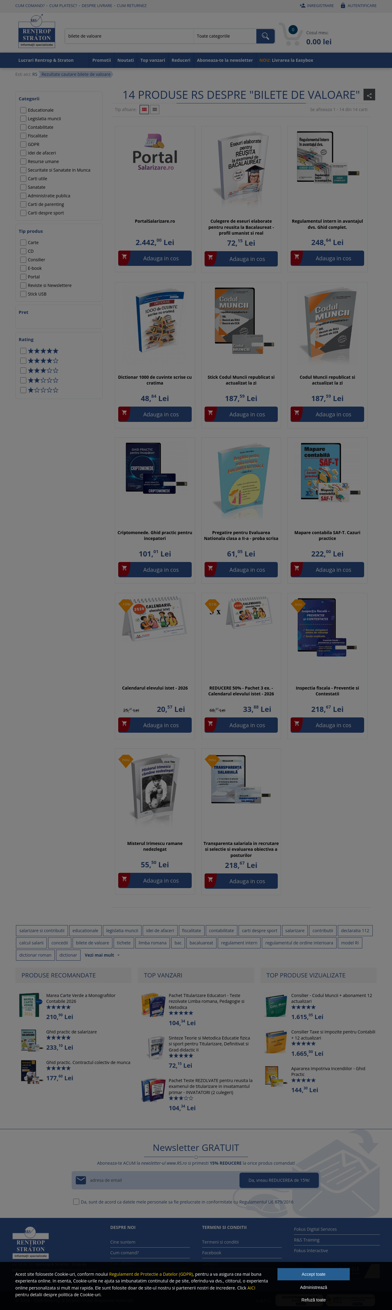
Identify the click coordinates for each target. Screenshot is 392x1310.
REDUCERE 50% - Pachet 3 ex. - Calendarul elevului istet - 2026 (241, 691)
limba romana (153, 943)
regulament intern (239, 943)
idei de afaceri (160, 930)
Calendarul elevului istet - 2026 (155, 688)
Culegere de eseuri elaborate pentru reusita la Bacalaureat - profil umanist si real (241, 227)
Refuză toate (313, 1299)
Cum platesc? (63, 5)
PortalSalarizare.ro (155, 221)
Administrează (313, 1287)
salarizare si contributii (42, 930)
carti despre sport (259, 930)
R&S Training (306, 1240)
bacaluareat (201, 943)
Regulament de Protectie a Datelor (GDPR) (151, 1274)
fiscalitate (191, 930)
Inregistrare (316, 5)
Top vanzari (152, 60)
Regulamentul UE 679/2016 (266, 1202)
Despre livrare (97, 5)
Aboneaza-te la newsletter (225, 60)
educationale (85, 930)
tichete (124, 943)
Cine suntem (122, 1242)
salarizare (295, 930)
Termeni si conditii (220, 1242)
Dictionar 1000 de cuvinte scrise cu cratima (155, 380)
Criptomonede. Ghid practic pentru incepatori (155, 535)
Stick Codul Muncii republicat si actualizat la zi (241, 380)
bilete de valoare (92, 943)
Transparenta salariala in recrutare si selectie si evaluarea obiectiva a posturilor (241, 849)
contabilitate (221, 930)
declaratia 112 (355, 930)
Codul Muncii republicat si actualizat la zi (327, 380)
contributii (322, 930)
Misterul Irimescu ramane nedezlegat (155, 846)
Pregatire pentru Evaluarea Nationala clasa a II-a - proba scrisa (241, 535)
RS (34, 74)
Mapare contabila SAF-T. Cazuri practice (327, 535)
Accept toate (314, 1274)
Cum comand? (30, 5)
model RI (350, 943)
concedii (59, 943)
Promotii (101, 60)
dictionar (68, 955)
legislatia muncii (122, 930)
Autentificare (357, 5)
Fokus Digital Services (315, 1229)
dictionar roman (35, 955)
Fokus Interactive (311, 1250)
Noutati (125, 60)
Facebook (211, 1253)
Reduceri (181, 60)
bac (178, 943)
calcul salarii (31, 943)
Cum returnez (132, 5)
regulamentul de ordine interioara (299, 943)
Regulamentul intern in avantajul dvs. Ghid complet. (327, 224)
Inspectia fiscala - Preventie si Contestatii (327, 691)
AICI (251, 1288)
